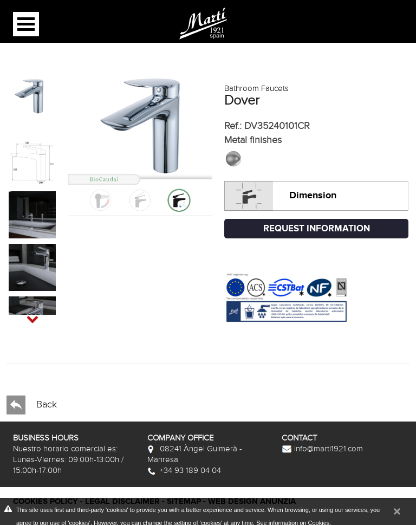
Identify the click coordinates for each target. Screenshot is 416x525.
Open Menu (26, 24)
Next (22, 313)
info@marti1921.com (322, 448)
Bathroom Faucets (256, 88)
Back (31, 405)
